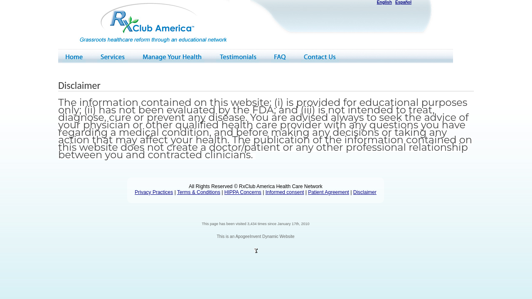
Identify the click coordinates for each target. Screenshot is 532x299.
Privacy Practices (154, 192)
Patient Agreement (328, 192)
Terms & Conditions (198, 192)
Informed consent (285, 192)
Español (403, 2)
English (384, 2)
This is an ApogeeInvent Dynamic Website (255, 236)
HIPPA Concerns (242, 192)
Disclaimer (365, 192)
